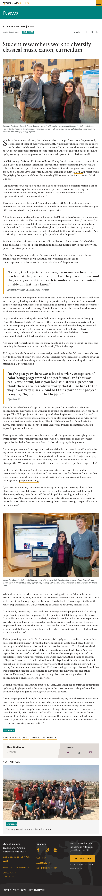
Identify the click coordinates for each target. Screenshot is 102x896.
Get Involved (36, 890)
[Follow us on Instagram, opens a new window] (47, 850)
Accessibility (43, 863)
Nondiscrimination (46, 868)
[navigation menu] (99, 3)
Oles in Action (37, 737)
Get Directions (11, 856)
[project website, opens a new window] (29, 481)
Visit (16, 890)
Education (15, 737)
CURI (5, 737)
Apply (7, 890)
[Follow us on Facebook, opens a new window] (38, 850)
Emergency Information (16, 867)
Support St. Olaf (82, 858)
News (31, 26)
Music (25, 737)
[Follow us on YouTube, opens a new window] (55, 850)
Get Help (41, 858)
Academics (28, 32)
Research (51, 737)
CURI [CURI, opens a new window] (78, 171)
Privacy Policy (76, 869)
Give (23, 890)
